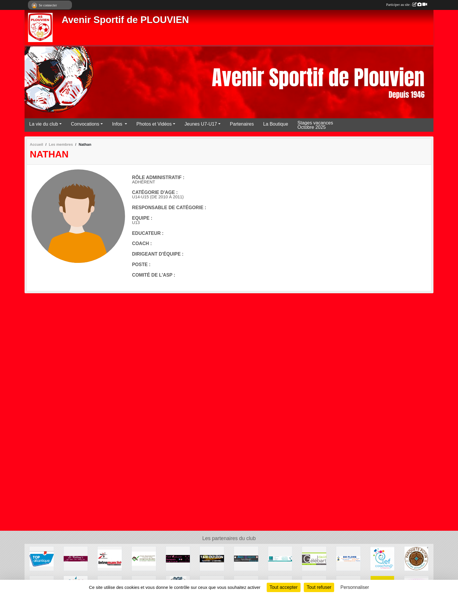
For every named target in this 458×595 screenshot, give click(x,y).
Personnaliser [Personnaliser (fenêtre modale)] (355, 587)
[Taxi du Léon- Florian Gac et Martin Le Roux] (211, 558)
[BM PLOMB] (348, 558)
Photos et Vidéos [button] (154, 124)
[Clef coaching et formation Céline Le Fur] (382, 558)
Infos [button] (118, 124)
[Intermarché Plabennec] (109, 558)
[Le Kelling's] (75, 558)
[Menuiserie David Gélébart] (314, 558)
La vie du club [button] (43, 124)
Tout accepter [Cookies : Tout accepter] (284, 587)
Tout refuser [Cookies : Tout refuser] (319, 587)
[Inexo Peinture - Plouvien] (280, 558)
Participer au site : (406, 5)
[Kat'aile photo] (178, 558)
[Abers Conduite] (246, 558)
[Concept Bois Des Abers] (143, 558)
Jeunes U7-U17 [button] (201, 124)
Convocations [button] (85, 124)
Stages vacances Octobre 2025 (315, 125)
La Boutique (275, 124)
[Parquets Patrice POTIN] (416, 558)
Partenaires (242, 124)
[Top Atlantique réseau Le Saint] (41, 558)
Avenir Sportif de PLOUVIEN (125, 20)
